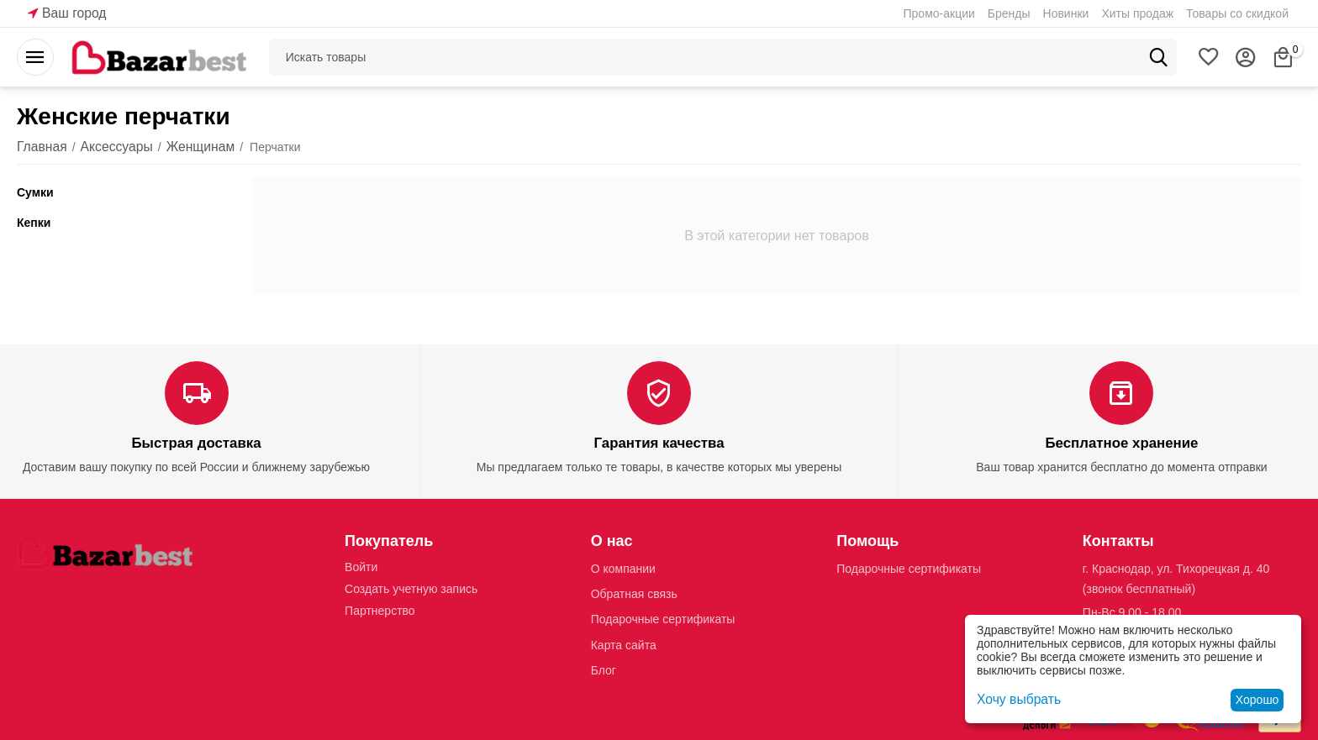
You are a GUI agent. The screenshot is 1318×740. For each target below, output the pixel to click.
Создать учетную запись (411, 588)
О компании (623, 568)
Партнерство (380, 610)
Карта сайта (623, 643)
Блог (603, 669)
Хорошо (1257, 699)
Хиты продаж (1137, 13)
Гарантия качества (658, 443)
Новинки (1066, 13)
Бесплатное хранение (1121, 443)
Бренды (1009, 13)
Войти (361, 566)
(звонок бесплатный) (1139, 588)
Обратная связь (634, 593)
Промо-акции (939, 13)
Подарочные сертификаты (663, 618)
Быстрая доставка (195, 443)
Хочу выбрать (1014, 699)
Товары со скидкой (1237, 13)
